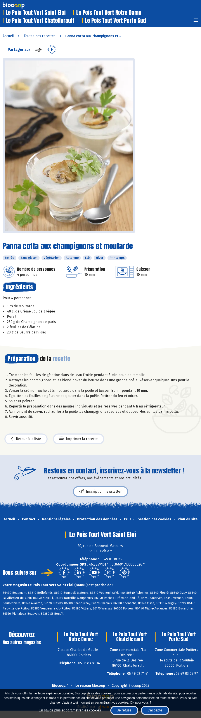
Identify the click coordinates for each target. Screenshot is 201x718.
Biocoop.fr (60, 685)
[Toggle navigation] (196, 21)
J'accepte (155, 710)
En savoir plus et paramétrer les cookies (70, 710)
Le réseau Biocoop (90, 685)
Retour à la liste (26, 439)
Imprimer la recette (78, 439)
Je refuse (124, 710)
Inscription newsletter (100, 491)
